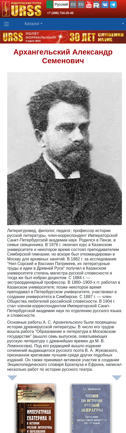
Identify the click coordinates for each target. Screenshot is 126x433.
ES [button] (73, 4)
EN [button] (81, 4)
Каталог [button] (32, 24)
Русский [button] (61, 4)
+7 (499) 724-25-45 (60, 13)
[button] (88, 4)
